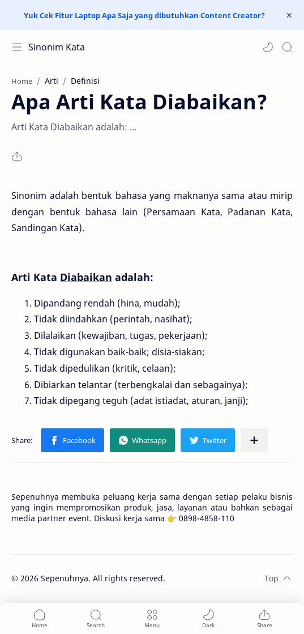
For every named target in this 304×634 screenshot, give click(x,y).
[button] (267, 47)
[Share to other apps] (254, 440)
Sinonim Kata (56, 47)
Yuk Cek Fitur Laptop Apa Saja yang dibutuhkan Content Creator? (144, 15)
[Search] (287, 47)
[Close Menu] (289, 15)
